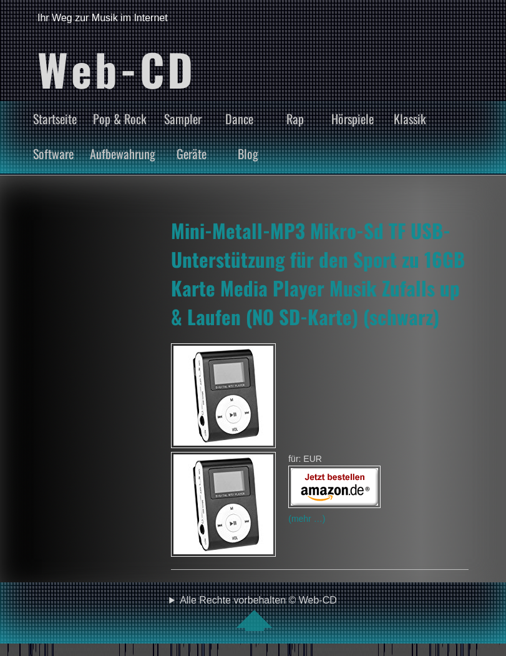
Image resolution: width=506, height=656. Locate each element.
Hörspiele (352, 118)
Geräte (192, 153)
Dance (239, 118)
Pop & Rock (120, 118)
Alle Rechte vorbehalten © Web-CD (258, 613)
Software (53, 153)
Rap (295, 118)
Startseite (55, 118)
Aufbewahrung (122, 153)
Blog (248, 153)
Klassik (410, 118)
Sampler (183, 118)
